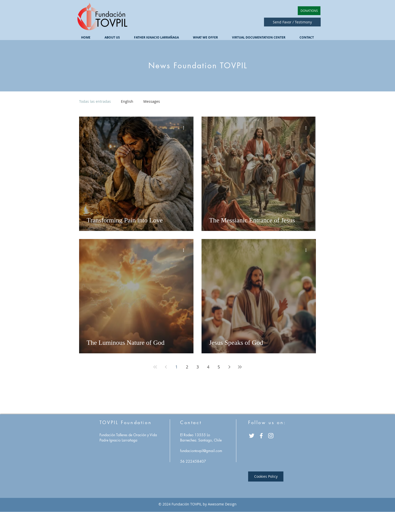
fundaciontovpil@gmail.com (201, 450)
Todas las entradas (95, 101)
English (127, 101)
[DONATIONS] (309, 10)
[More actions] (185, 128)
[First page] (155, 366)
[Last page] (239, 366)
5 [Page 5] (219, 367)
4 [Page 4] (208, 367)
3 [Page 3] (197, 367)
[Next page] (229, 366)
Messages (151, 101)
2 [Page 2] (187, 367)
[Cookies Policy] (265, 476)
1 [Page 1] (176, 367)
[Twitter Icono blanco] (251, 435)
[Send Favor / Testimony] (292, 22)
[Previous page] (165, 366)
